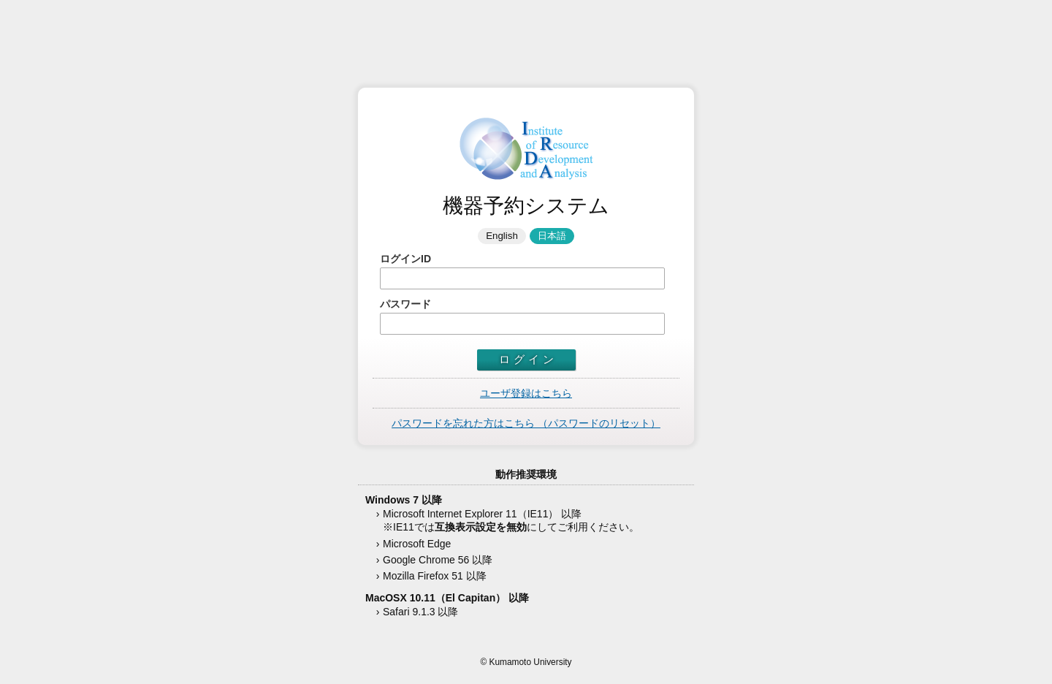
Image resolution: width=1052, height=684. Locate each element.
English (502, 235)
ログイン (528, 359)
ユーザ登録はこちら (526, 393)
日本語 (552, 235)
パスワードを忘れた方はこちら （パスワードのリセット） (526, 423)
